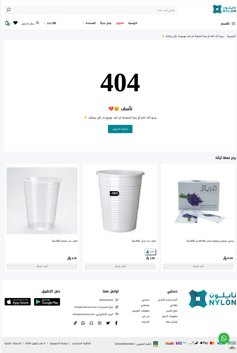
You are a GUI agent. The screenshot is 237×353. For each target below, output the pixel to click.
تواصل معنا (170, 322)
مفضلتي (143, 305)
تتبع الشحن (170, 311)
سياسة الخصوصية (57, 343)
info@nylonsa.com (92, 307)
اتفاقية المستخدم (80, 343)
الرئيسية (131, 23)
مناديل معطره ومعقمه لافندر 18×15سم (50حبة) (208, 241)
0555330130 (104, 300)
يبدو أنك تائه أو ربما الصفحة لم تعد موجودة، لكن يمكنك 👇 (191, 36)
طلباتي (172, 305)
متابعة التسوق (118, 129)
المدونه (144, 322)
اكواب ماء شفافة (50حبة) (63, 241)
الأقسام (226, 23)
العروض (118, 23)
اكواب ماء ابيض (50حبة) (142, 241)
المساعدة (89, 23)
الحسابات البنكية (11, 343)
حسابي (144, 300)
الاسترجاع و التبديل (166, 300)
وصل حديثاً (104, 23)
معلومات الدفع (168, 316)
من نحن (144, 316)
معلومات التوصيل (139, 311)
